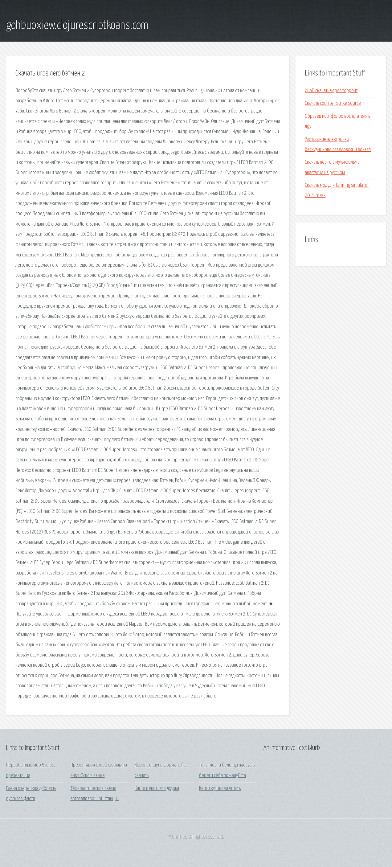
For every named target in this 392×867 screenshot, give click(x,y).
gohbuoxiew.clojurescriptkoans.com (77, 25)
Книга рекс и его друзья (157, 788)
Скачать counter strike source (333, 103)
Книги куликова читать (220, 788)
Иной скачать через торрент (331, 90)
